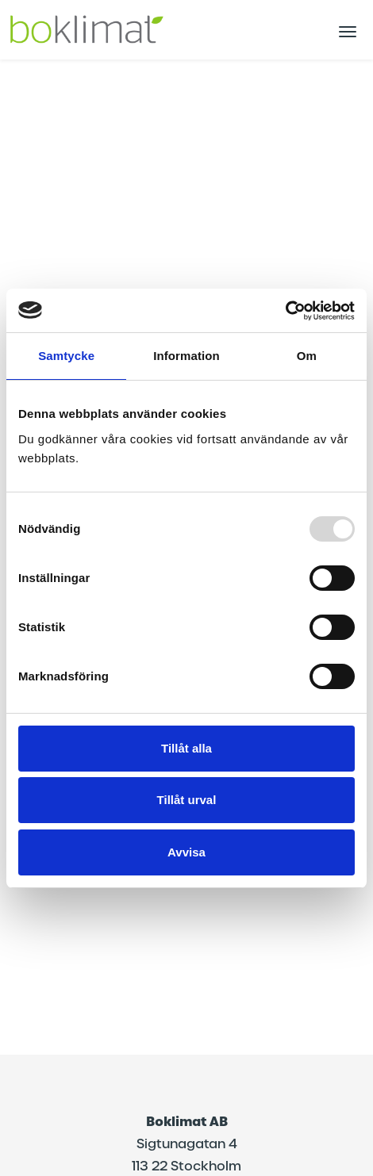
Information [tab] (186, 355)
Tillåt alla (186, 748)
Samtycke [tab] (66, 355)
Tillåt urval (187, 799)
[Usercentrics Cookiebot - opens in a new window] (285, 311)
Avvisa (186, 852)
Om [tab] (307, 355)
